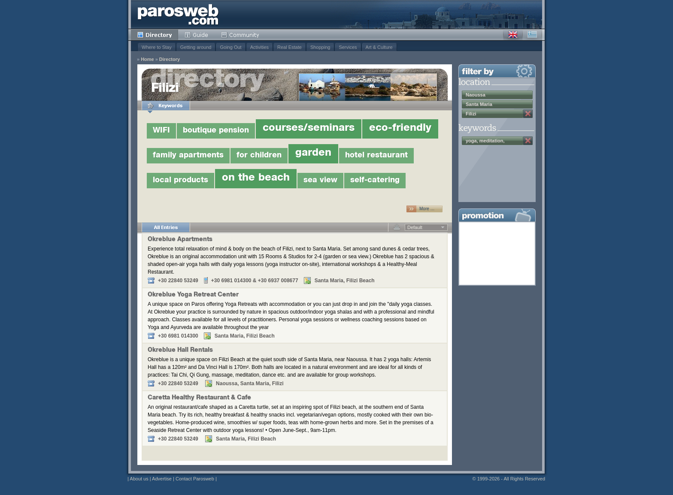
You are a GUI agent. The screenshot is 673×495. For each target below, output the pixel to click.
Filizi (471, 113)
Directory (154, 34)
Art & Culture (379, 47)
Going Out (230, 47)
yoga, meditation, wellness (485, 141)
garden (313, 153)
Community (241, 34)
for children (259, 156)
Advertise (162, 478)
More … (427, 208)
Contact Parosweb (195, 478)
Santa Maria (479, 104)
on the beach (256, 178)
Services (348, 47)
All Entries (165, 227)
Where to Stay (157, 47)
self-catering (375, 180)
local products (180, 180)
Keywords (165, 105)
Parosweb (178, 14)
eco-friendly (400, 129)
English (512, 34)
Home (147, 59)
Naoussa (475, 94)
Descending (397, 227)
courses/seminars (309, 129)
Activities (259, 47)
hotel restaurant (376, 156)
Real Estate (289, 47)
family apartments (188, 156)
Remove (528, 113)
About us (139, 478)
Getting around (196, 47)
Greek (532, 34)
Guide (196, 34)
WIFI (161, 131)
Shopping (320, 47)
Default (414, 227)
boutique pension (216, 131)
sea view (320, 180)
